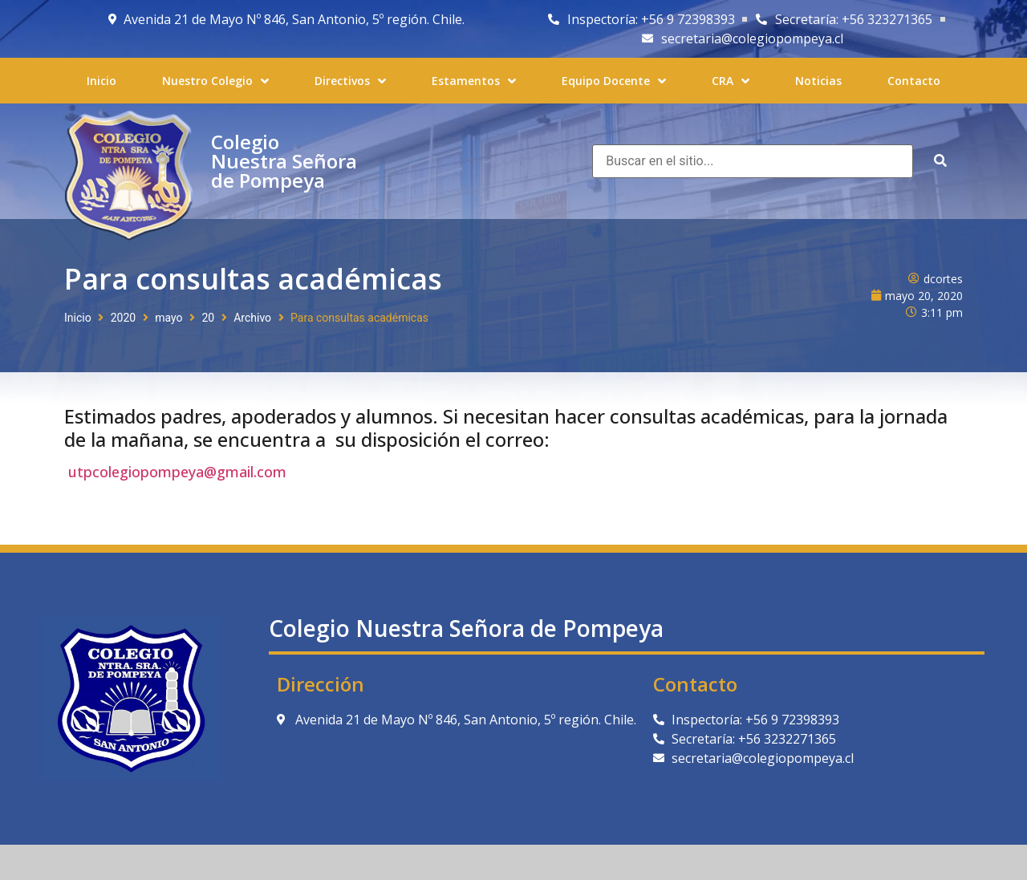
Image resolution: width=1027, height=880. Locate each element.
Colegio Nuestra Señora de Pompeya (284, 160)
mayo (168, 317)
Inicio (77, 317)
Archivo (252, 317)
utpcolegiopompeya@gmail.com (177, 471)
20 (207, 317)
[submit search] (940, 161)
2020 (123, 317)
